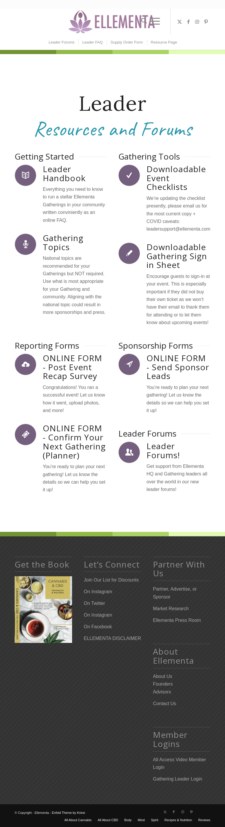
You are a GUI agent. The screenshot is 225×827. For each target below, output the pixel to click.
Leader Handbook (64, 173)
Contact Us (164, 703)
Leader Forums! (163, 450)
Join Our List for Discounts (111, 579)
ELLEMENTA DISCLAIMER (112, 638)
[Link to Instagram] (197, 21)
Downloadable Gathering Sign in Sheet (176, 256)
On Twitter (94, 603)
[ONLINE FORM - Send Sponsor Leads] (129, 364)
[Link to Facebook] (188, 21)
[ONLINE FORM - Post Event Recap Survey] (25, 364)
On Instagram (98, 591)
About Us (162, 676)
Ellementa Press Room (177, 620)
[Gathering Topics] (25, 244)
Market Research (171, 608)
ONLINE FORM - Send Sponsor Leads (177, 367)
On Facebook (98, 626)
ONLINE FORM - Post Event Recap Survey (72, 367)
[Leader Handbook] (25, 175)
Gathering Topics (63, 242)
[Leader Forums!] (129, 452)
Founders (163, 683)
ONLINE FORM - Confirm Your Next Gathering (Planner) (74, 442)
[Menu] (155, 21)
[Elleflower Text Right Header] (112, 21)
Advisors (162, 691)
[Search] (142, 21)
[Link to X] (179, 21)
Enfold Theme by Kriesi (68, 812)
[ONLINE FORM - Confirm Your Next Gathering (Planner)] (25, 434)
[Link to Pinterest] (206, 21)
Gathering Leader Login (177, 778)
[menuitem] (142, 21)
